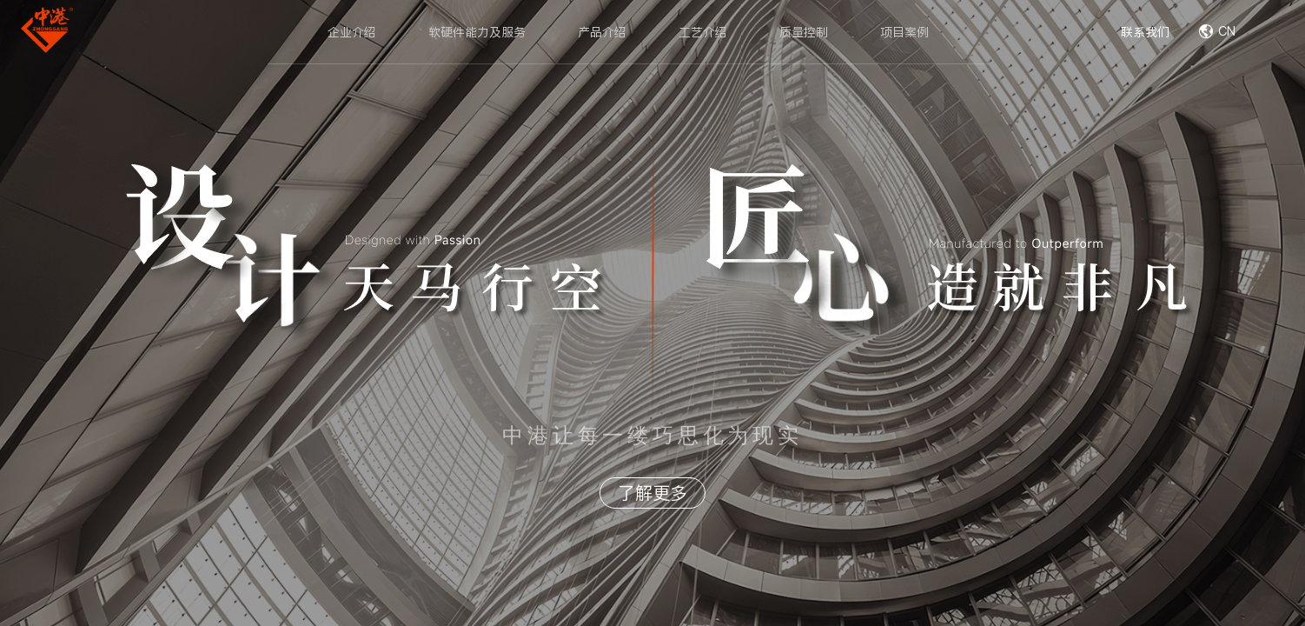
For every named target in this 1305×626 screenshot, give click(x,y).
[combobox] (1248, 32)
